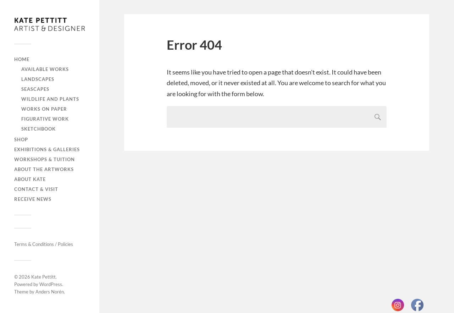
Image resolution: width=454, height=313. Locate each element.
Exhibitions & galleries (47, 149)
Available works (45, 69)
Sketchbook (38, 129)
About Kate (30, 179)
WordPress (50, 284)
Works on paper (44, 109)
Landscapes (37, 79)
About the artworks (44, 169)
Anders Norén (49, 292)
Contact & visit (36, 189)
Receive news (32, 199)
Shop (21, 139)
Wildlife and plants (50, 99)
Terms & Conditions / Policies (43, 244)
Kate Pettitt (43, 277)
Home (21, 59)
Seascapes (35, 89)
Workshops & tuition (44, 159)
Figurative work (45, 119)
